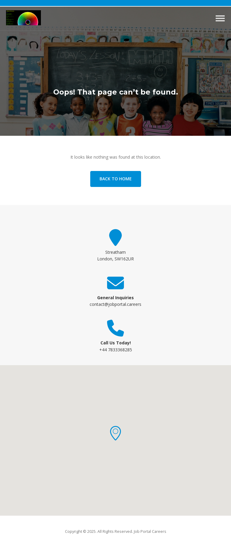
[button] (115, 433)
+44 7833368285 (115, 350)
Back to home (116, 179)
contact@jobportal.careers (115, 304)
